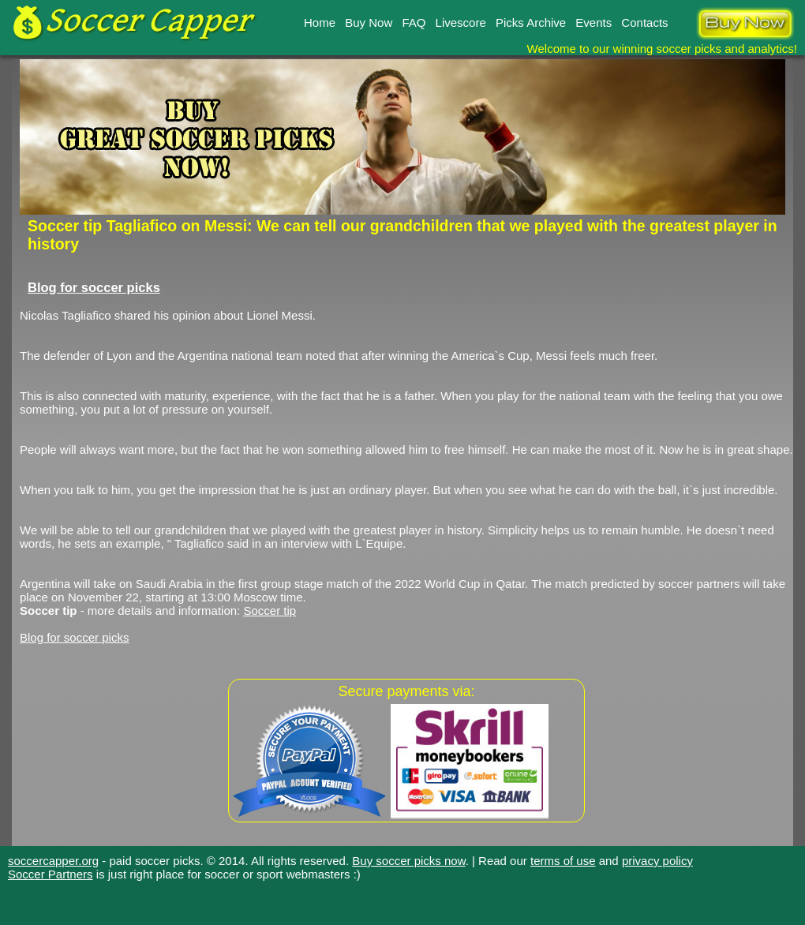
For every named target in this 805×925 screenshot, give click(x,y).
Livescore (461, 22)
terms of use (563, 860)
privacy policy (657, 860)
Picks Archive (531, 22)
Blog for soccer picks (94, 287)
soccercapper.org (53, 860)
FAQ (413, 22)
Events (593, 22)
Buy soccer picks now (408, 860)
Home (319, 22)
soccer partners (698, 583)
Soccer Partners (50, 874)
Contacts (644, 22)
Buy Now (368, 22)
